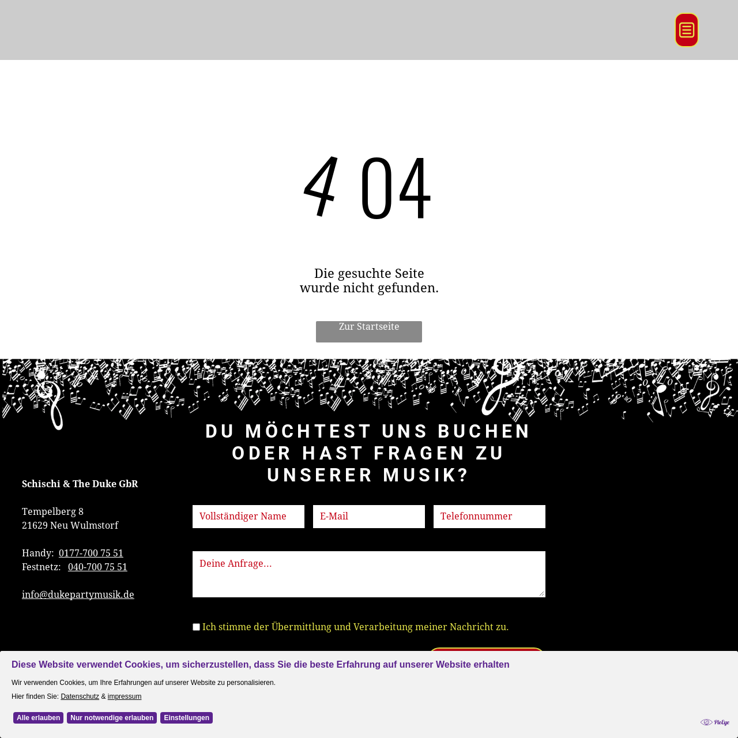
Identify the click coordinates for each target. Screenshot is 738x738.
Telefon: (452, 497)
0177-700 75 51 (91, 553)
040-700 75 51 (97, 567)
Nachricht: (216, 544)
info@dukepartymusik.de (78, 594)
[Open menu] (687, 30)
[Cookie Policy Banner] (369, 694)
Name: (207, 497)
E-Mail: (328, 497)
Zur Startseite (369, 326)
